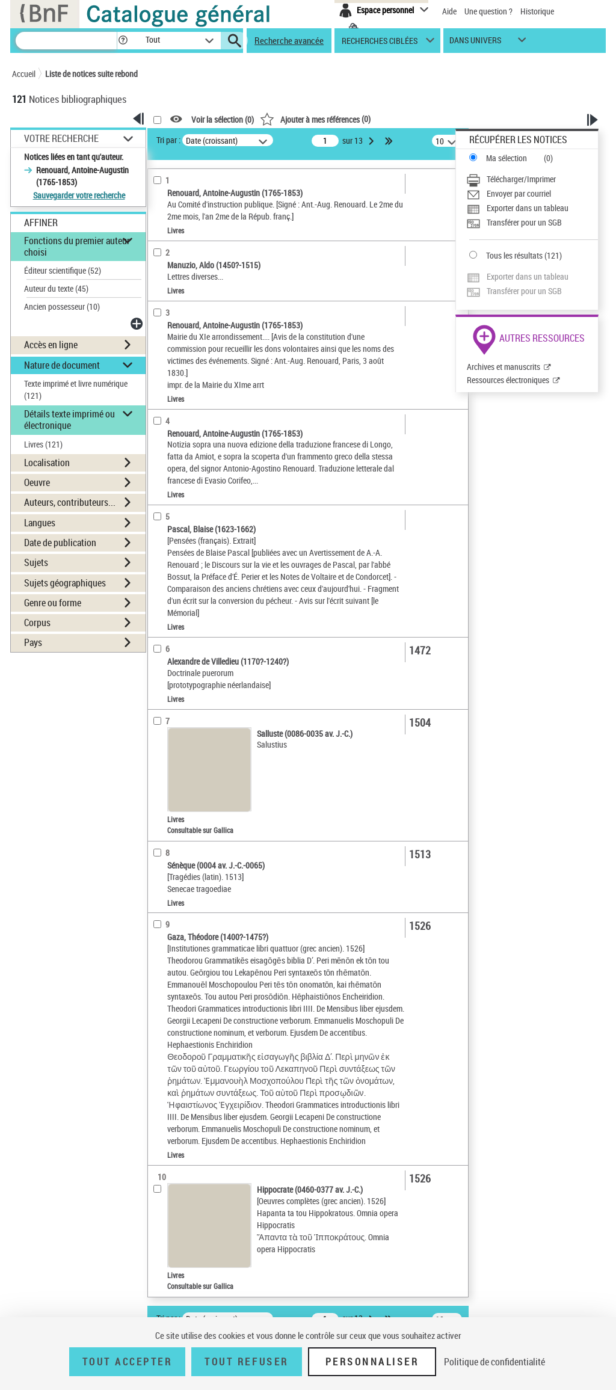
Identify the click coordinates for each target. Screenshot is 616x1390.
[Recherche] (66, 40)
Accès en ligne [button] (51, 344)
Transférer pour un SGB (524, 222)
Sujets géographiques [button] (65, 582)
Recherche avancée (289, 40)
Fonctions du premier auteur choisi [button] (77, 246)
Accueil (23, 73)
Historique (537, 11)
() (315, 119)
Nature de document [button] (62, 365)
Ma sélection (506, 158)
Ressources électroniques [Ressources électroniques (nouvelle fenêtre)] (508, 380)
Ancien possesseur (62, 306)
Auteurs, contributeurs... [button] (70, 502)
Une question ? (488, 11)
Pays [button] (33, 642)
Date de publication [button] (60, 542)
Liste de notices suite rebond (91, 73)
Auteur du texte (56, 288)
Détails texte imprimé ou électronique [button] (69, 419)
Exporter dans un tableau (527, 208)
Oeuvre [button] (37, 482)
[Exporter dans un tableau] (532, 208)
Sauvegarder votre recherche (79, 195)
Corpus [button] (37, 622)
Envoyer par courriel (519, 193)
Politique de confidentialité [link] (494, 1361)
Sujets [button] (36, 562)
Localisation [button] (47, 462)
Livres (43, 444)
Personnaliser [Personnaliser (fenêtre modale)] (372, 1361)
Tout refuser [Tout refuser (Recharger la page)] (246, 1361)
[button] (122, 40)
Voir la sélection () (222, 119)
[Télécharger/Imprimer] (532, 179)
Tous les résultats (514, 255)
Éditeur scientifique (62, 270)
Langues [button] (39, 522)
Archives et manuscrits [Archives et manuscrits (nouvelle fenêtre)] (503, 366)
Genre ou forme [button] (52, 602)
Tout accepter (127, 1361)
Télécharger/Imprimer (521, 179)
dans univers (475, 43)
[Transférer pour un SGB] (532, 223)
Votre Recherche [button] (61, 138)
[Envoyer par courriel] (532, 194)
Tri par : (168, 140)
